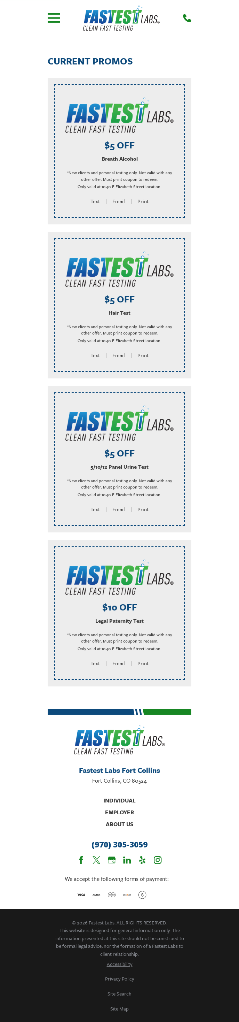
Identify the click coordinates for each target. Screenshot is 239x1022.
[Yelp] (142, 860)
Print (143, 201)
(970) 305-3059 (119, 844)
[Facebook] (81, 860)
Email (118, 201)
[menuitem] (119, 964)
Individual (119, 800)
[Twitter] (96, 860)
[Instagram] (157, 860)
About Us (120, 824)
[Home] (121, 18)
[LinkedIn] (127, 860)
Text (95, 201)
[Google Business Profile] (111, 860)
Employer (119, 812)
